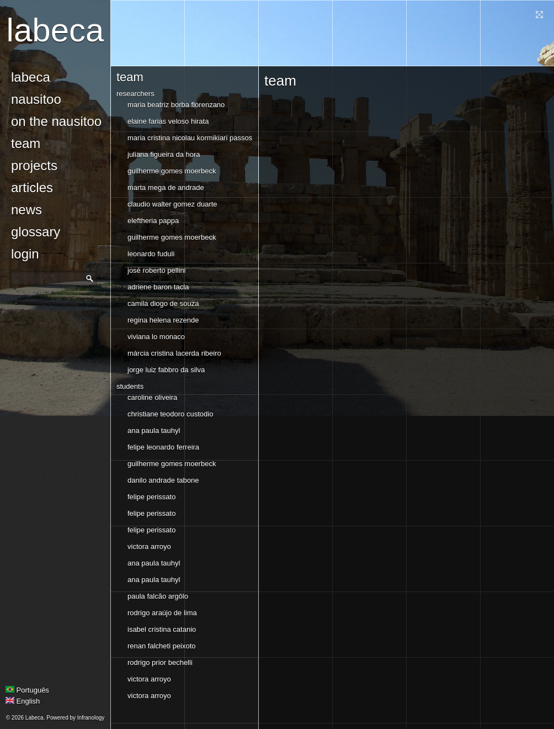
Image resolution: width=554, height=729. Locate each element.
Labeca (55, 30)
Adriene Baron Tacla (158, 287)
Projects (34, 165)
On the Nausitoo (56, 121)
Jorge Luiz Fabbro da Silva (166, 370)
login (25, 253)
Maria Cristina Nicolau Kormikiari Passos (189, 138)
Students (129, 386)
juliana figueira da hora (163, 154)
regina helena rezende (163, 320)
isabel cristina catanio (161, 629)
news (26, 209)
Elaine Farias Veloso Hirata (168, 121)
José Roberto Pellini (156, 270)
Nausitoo (36, 99)
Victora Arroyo (149, 546)
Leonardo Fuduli (150, 254)
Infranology (90, 718)
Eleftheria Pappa (153, 220)
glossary (35, 231)
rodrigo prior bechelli (160, 662)
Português (27, 690)
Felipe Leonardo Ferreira (163, 447)
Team (25, 143)
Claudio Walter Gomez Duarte (172, 204)
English (23, 701)
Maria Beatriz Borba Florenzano (176, 105)
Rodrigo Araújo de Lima (162, 613)
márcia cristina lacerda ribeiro (174, 353)
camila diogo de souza (163, 303)
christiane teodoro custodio (170, 414)
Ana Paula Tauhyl (153, 430)
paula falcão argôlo (157, 596)
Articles (32, 187)
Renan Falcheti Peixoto (161, 646)
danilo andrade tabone (163, 480)
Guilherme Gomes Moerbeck (171, 171)
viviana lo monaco (156, 336)
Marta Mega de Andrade (165, 187)
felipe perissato (151, 497)
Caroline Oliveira (152, 397)
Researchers (135, 93)
